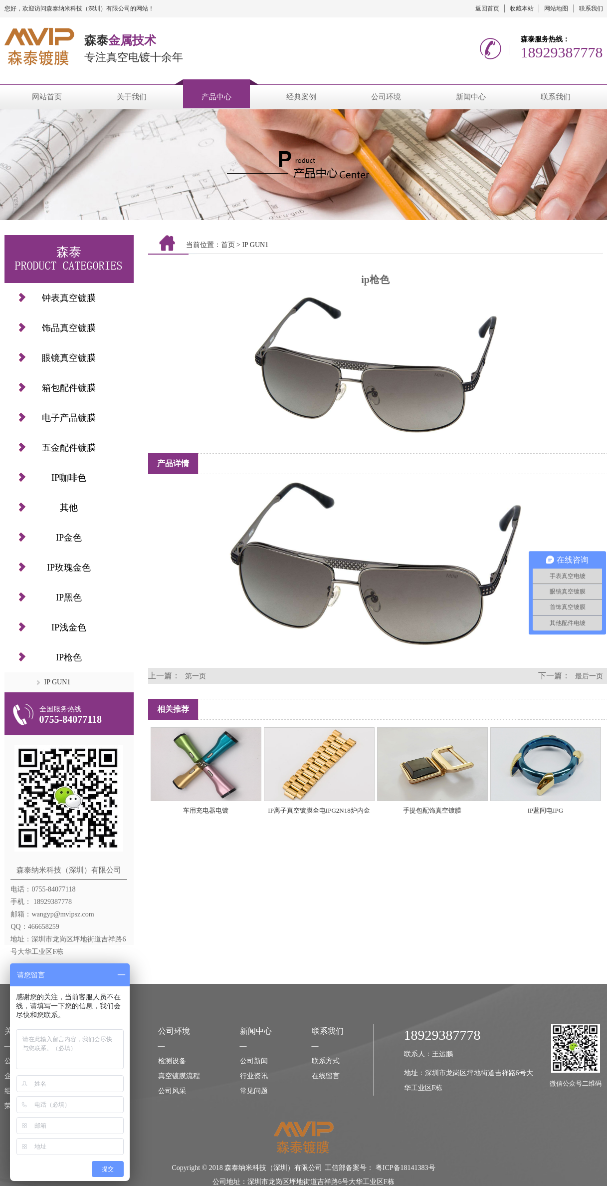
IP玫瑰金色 (69, 568)
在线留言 (326, 1076)
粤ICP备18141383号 (405, 1168)
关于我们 (132, 97)
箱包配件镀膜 (69, 388)
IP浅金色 (68, 627)
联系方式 (326, 1061)
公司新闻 (254, 1061)
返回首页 (487, 8)
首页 (228, 245)
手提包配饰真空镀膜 (432, 810)
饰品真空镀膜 (69, 328)
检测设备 (172, 1061)
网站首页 (47, 97)
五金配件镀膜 (69, 448)
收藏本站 (522, 8)
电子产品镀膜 (69, 418)
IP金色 (69, 538)
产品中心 (216, 97)
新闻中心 (471, 97)
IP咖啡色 (68, 478)
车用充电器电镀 (205, 810)
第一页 (195, 676)
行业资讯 (254, 1076)
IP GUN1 (57, 682)
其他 (69, 508)
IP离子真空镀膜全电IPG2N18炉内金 (319, 810)
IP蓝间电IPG (546, 810)
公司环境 (386, 97)
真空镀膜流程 (179, 1076)
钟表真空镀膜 (69, 298)
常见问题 (254, 1091)
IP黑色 (69, 597)
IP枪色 (69, 657)
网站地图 (556, 8)
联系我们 (591, 8)
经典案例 (301, 97)
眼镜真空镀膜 (69, 358)
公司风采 (172, 1091)
